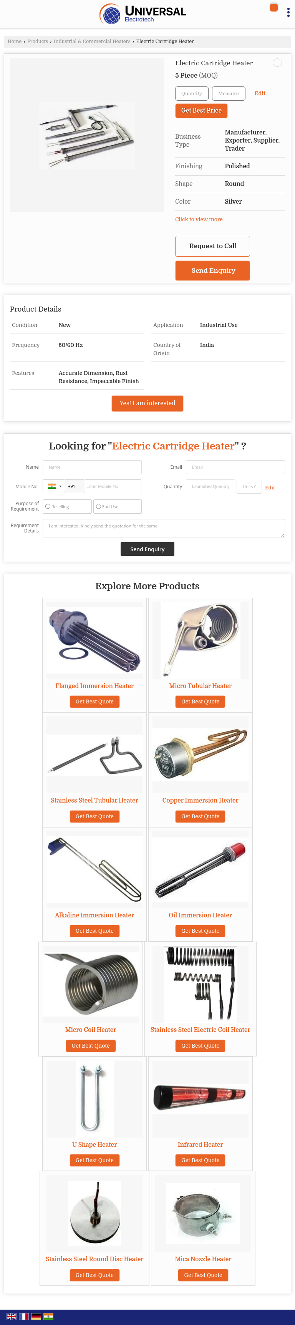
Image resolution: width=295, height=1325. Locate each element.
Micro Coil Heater (90, 1030)
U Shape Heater (94, 1144)
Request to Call (213, 246)
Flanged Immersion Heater (94, 686)
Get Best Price (201, 110)
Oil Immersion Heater (200, 915)
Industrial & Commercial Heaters (92, 41)
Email (176, 467)
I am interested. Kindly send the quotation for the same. (164, 528)
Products (37, 41)
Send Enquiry (213, 270)
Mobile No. (27, 486)
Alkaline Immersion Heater (94, 915)
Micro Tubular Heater (200, 686)
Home (15, 41)
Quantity (173, 486)
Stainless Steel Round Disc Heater (95, 1259)
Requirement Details (25, 528)
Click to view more (199, 219)
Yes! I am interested (147, 403)
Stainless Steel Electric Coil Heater (200, 1030)
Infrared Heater (200, 1144)
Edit (260, 93)
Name (32, 467)
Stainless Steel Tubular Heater (94, 800)
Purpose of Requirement (25, 506)
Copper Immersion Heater (200, 800)
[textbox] (228, 93)
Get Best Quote (95, 701)
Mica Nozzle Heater (203, 1259)
